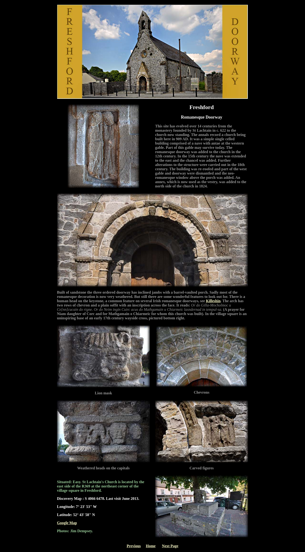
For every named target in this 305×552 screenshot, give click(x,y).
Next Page (170, 546)
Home (151, 546)
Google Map (67, 523)
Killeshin (213, 301)
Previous (134, 546)
